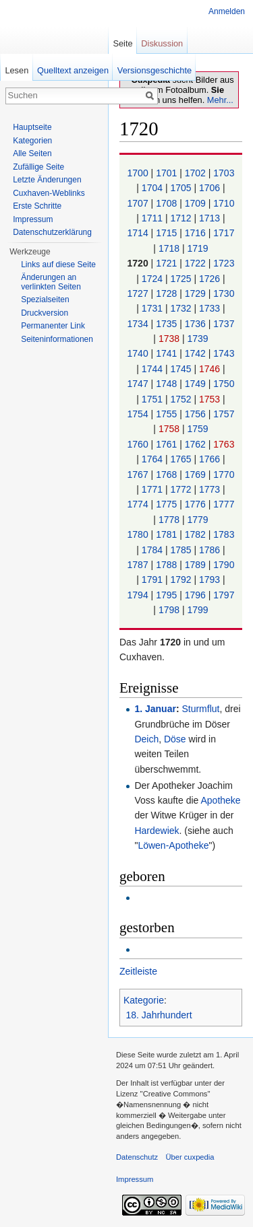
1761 (167, 444)
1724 (153, 278)
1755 (167, 414)
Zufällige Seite (38, 167)
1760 (139, 444)
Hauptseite (32, 127)
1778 (170, 519)
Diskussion (162, 43)
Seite (122, 43)
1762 (196, 444)
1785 (182, 550)
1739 (197, 338)
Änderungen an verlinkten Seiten (51, 282)
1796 (196, 595)
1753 (211, 399)
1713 (211, 218)
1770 (223, 474)
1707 (139, 203)
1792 (182, 579)
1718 (170, 248)
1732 (182, 308)
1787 (139, 564)
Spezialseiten (45, 299)
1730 (223, 293)
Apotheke (220, 800)
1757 (223, 414)
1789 (196, 564)
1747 (139, 383)
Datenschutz (137, 1157)
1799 (197, 609)
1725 (182, 278)
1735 (167, 323)
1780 (139, 534)
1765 (182, 459)
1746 (211, 368)
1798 (170, 609)
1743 (223, 353)
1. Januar (154, 708)
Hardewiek (156, 830)
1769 (196, 474)
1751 (153, 399)
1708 (167, 203)
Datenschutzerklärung (52, 232)
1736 (196, 323)
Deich (146, 739)
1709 (196, 203)
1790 (223, 564)
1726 (211, 278)
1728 (167, 293)
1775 (167, 504)
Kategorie (143, 1000)
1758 (170, 428)
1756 (196, 414)
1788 (167, 564)
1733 (211, 308)
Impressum (33, 219)
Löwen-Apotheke (173, 845)
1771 (153, 489)
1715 (167, 232)
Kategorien (32, 140)
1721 (167, 263)
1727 (139, 293)
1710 (223, 203)
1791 (153, 579)
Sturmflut (200, 708)
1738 (170, 338)
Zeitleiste (138, 971)
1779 (197, 519)
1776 (196, 504)
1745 (182, 368)
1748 (167, 383)
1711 (153, 218)
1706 (211, 187)
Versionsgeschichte (154, 70)
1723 (223, 263)
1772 (182, 489)
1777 (223, 504)
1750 (223, 383)
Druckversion (44, 313)
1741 (167, 353)
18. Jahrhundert (159, 1015)
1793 (211, 579)
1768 (167, 474)
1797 (223, 595)
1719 (197, 248)
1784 (153, 550)
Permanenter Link (53, 325)
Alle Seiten (32, 153)
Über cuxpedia (189, 1157)
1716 (196, 232)
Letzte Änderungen (47, 179)
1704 (153, 187)
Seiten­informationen (57, 339)
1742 (196, 353)
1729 (196, 293)
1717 (223, 232)
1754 (139, 414)
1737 (223, 323)
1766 (211, 459)
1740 (139, 353)
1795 (167, 595)
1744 (153, 368)
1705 (182, 187)
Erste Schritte (37, 206)
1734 (139, 323)
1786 (211, 550)
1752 (182, 399)
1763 (223, 444)
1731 (153, 308)
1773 (211, 489)
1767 (139, 474)
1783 (223, 534)
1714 (139, 232)
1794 (139, 595)
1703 (223, 173)
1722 (196, 263)
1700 (139, 173)
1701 (167, 173)
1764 (153, 459)
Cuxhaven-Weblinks (49, 193)
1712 (182, 218)
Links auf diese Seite (58, 264)
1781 (167, 534)
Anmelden (226, 11)
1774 (139, 504)
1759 (197, 428)
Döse (175, 739)
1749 (196, 383)
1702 (196, 173)
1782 (196, 534)
